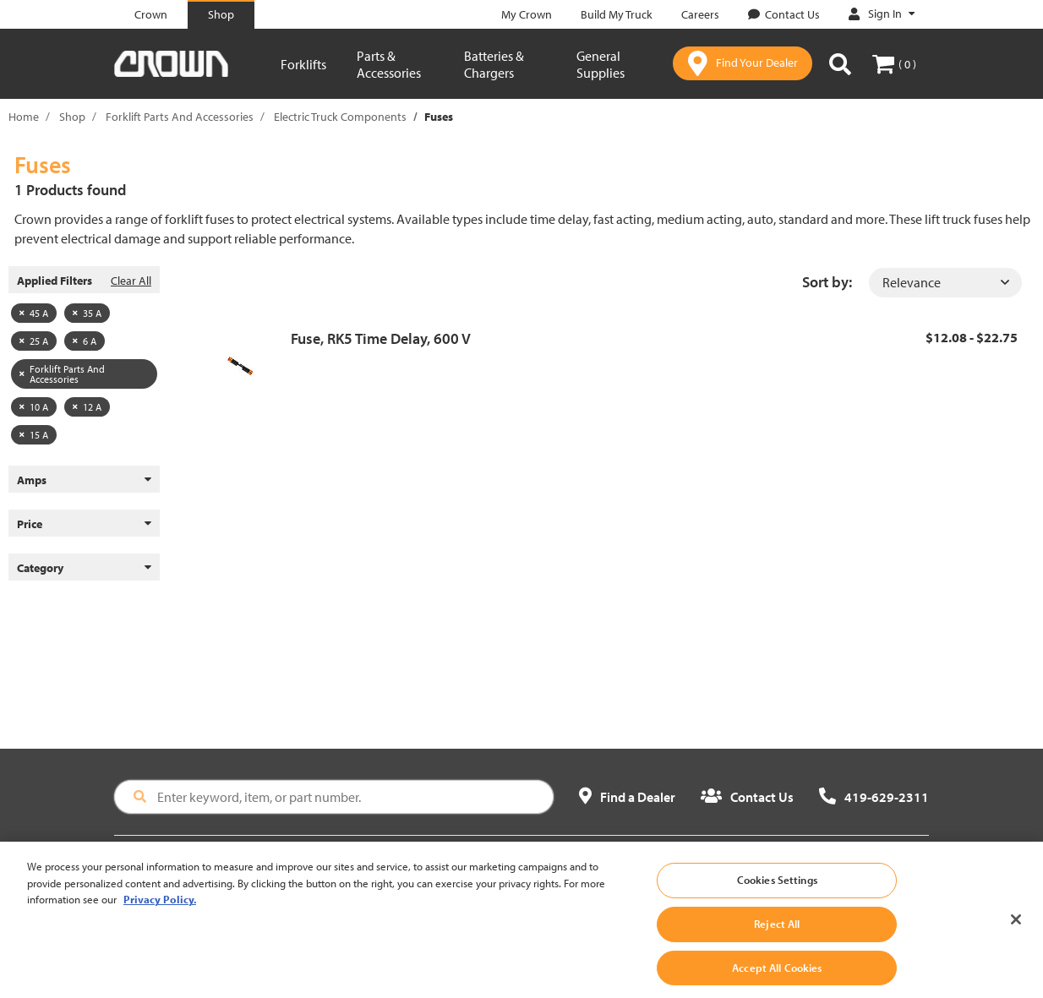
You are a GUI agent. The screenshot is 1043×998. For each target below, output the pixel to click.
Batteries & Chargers (494, 64)
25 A (33, 341)
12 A (87, 407)
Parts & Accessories (389, 64)
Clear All (131, 280)
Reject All (777, 939)
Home (23, 116)
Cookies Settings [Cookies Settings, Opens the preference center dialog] (777, 896)
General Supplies (600, 64)
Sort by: (827, 282)
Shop (72, 116)
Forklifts (303, 64)
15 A (33, 434)
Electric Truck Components (340, 116)
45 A (33, 313)
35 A (87, 313)
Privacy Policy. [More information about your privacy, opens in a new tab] (159, 916)
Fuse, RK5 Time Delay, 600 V (381, 338)
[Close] (1016, 937)
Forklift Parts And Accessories (180, 116)
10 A (33, 407)
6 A (84, 341)
